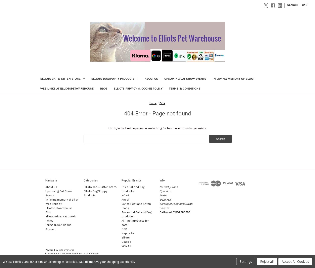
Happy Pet (128, 233)
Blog (103, 88)
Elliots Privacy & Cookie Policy (138, 88)
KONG (125, 195)
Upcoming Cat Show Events (185, 79)
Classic (126, 242)
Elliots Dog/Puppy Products (114, 79)
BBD (124, 229)
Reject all (267, 261)
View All (126, 246)
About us (151, 79)
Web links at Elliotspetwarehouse (67, 88)
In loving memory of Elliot (234, 79)
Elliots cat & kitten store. (62, 79)
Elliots (126, 237)
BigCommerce (66, 250)
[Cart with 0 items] (305, 5)
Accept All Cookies (295, 261)
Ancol (125, 199)
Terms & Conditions (184, 88)
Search (292, 5)
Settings (246, 261)
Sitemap (50, 229)
